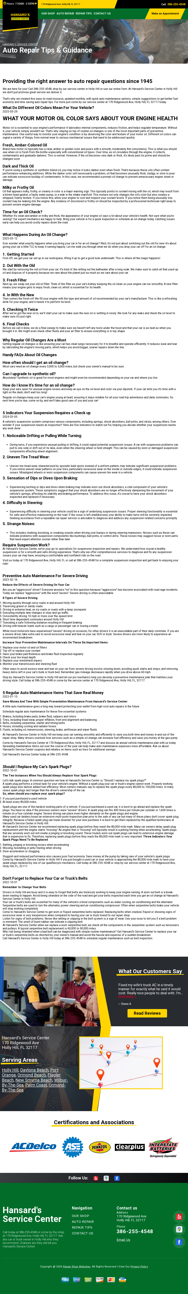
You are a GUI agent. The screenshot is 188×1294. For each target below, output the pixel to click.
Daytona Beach (34, 1070)
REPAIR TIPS (84, 13)
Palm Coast (36, 1085)
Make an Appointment (165, 13)
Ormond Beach (32, 1075)
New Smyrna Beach (33, 1080)
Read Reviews (147, 1013)
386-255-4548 (176, 4)
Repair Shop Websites (77, 1266)
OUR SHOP (48, 13)
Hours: (20, 3)
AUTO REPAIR (65, 13)
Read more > (127, 996)
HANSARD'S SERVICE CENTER (20, 44)
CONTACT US (102, 13)
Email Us (123, 1239)
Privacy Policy (139, 1266)
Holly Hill (10, 1070)
